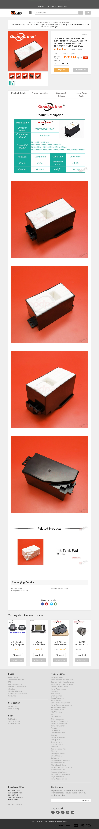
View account (62, 6)
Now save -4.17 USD (35, 2)
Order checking (51, 6)
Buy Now (61, 70)
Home (31, 22)
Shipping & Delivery (61, 94)
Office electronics (42, 22)
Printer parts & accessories (60, 22)
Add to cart (17, 660)
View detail (17, 655)
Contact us (40, 6)
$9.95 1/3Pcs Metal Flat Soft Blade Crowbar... (57, 2)
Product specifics (40, 93)
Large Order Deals (81, 94)
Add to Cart (81, 70)
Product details (18, 93)
